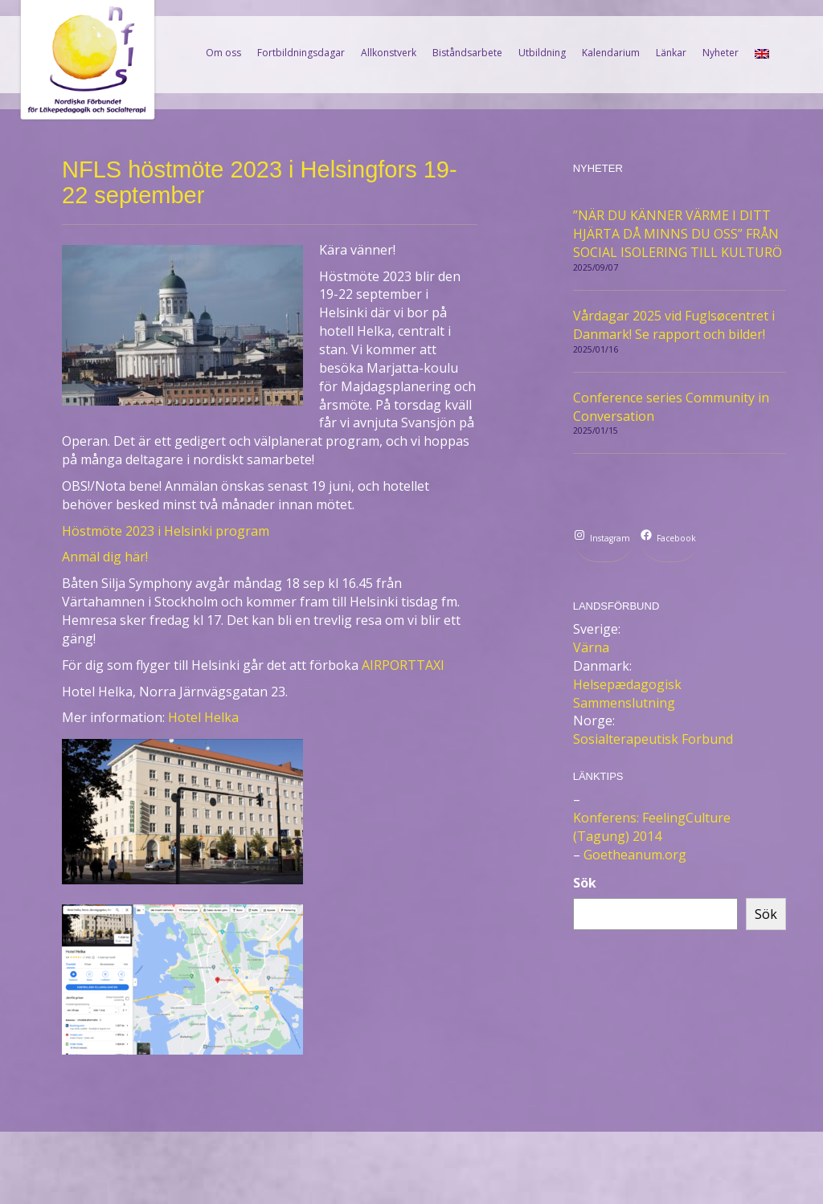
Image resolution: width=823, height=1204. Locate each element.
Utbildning (542, 52)
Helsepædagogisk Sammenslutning (627, 693)
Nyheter (720, 52)
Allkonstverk (388, 52)
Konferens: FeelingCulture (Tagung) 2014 (652, 827)
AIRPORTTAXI (403, 665)
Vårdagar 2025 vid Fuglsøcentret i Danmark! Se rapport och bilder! (674, 325)
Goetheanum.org (634, 854)
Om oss (223, 52)
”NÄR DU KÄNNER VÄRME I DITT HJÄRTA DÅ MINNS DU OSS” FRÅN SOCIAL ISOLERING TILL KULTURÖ (677, 233)
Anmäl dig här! (105, 556)
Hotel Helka (203, 717)
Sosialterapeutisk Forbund (653, 739)
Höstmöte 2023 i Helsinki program (165, 531)
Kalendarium (611, 52)
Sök (584, 883)
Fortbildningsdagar (301, 52)
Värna (591, 647)
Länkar (671, 52)
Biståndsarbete (467, 52)
